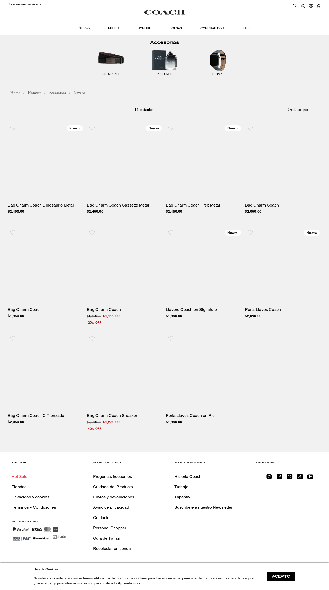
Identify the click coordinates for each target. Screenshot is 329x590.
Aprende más (129, 583)
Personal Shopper (109, 534)
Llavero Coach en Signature (191, 316)
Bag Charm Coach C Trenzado (36, 422)
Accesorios (164, 49)
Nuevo (84, 28)
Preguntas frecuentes (112, 482)
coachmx (15, 99)
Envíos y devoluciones (113, 503)
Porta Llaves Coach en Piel (191, 422)
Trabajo (181, 493)
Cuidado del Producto (113, 493)
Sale (246, 28)
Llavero (79, 99)
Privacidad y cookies (30, 503)
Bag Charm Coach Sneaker (112, 422)
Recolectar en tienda (112, 554)
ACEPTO (281, 576)
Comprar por (212, 28)
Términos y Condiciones (34, 513)
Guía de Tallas (106, 544)
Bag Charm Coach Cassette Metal (118, 212)
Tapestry (182, 503)
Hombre (144, 28)
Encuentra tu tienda (24, 4)
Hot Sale (20, 482)
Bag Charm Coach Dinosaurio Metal (41, 212)
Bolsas (176, 28)
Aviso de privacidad (111, 513)
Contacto (101, 524)
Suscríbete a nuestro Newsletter (203, 513)
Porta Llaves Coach (263, 316)
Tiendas (19, 493)
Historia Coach (188, 482)
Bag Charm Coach (262, 212)
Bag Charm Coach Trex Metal (193, 212)
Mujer (113, 28)
